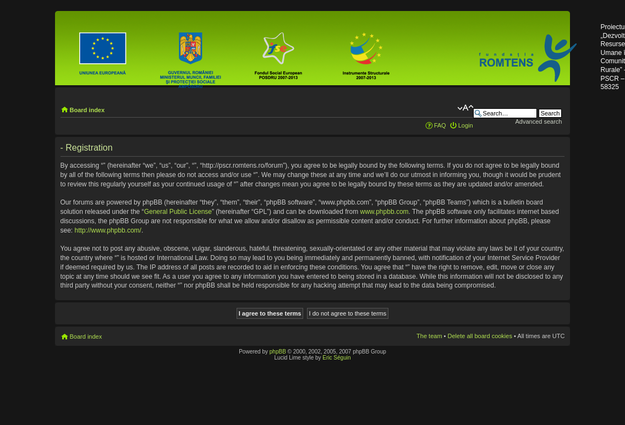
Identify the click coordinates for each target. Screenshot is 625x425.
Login (465, 125)
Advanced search (538, 121)
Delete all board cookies (480, 336)
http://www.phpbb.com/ (108, 230)
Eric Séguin (336, 358)
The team (429, 336)
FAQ (440, 125)
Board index (87, 110)
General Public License (178, 212)
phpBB (278, 352)
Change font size (465, 108)
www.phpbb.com (384, 212)
